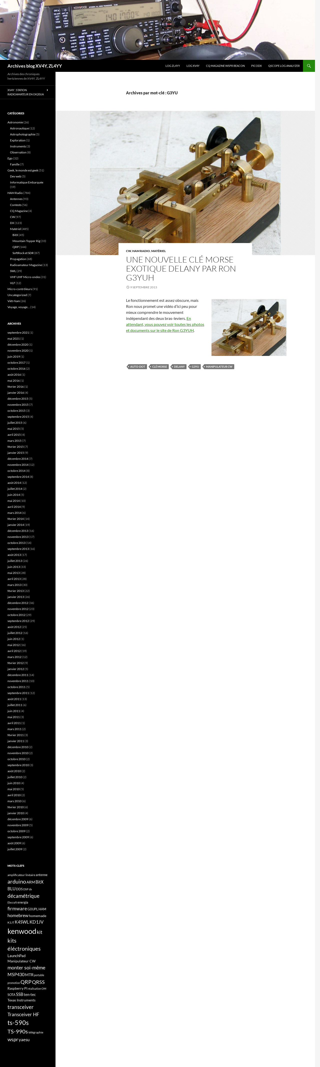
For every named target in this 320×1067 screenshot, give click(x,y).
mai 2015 (14, 429)
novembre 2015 (18, 404)
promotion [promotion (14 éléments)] (14, 982)
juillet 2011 (15, 705)
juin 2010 (14, 783)
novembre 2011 (18, 681)
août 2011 (14, 699)
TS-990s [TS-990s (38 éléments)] (18, 1031)
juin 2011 (14, 711)
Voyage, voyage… (19, 307)
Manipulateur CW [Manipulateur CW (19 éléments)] (22, 961)
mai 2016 (14, 380)
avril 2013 (14, 579)
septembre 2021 (18, 332)
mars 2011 (15, 729)
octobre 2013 (17, 543)
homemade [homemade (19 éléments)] (37, 916)
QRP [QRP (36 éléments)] (26, 982)
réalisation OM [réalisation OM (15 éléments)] (37, 988)
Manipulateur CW (219, 366)
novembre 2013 (18, 537)
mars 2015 (15, 441)
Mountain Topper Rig (26, 241)
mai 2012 (14, 645)
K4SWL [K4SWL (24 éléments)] (22, 922)
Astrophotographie (22, 134)
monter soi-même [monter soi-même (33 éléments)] (26, 967)
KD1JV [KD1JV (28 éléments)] (37, 922)
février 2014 (16, 519)
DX (12, 223)
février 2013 (16, 591)
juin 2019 (14, 356)
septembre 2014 (18, 477)
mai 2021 (14, 338)
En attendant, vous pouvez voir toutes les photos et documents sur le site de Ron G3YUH (165, 324)
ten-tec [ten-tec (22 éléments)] (30, 994)
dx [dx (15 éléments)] (30, 889)
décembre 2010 (18, 747)
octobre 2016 (17, 368)
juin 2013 (14, 567)
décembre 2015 (18, 398)
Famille (15, 164)
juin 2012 (14, 639)
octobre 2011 (17, 687)
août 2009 (14, 843)
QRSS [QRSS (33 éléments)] (38, 982)
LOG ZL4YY (173, 65)
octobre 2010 (17, 759)
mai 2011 (14, 717)
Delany (179, 366)
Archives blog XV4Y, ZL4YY (35, 66)
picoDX (256, 65)
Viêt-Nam (14, 301)
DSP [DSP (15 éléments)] (25, 889)
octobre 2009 (17, 831)
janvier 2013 (16, 597)
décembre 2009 (18, 819)
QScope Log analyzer (284, 65)
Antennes (16, 199)
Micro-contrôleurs (20, 289)
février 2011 (16, 735)
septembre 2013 (18, 549)
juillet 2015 (15, 422)
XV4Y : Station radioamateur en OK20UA (26, 92)
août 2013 (14, 555)
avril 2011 (14, 723)
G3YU (195, 366)
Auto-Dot (137, 366)
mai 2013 (14, 573)
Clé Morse (159, 366)
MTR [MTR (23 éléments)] (29, 974)
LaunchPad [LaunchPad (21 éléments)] (17, 955)
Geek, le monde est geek (23, 170)
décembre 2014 (18, 459)
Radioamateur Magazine (26, 265)
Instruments (18, 146)
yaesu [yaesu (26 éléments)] (24, 1039)
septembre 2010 (18, 765)
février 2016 (16, 386)
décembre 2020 (18, 344)
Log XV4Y (193, 65)
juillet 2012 (15, 633)
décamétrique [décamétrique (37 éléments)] (24, 896)
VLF (12, 283)
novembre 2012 (18, 609)
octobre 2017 (17, 362)
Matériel (158, 251)
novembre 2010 (18, 753)
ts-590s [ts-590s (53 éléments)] (18, 1022)
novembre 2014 (18, 465)
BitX (15, 235)
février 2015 (16, 447)
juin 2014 (14, 495)
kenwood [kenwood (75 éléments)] (22, 931)
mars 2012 (15, 657)
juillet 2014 (15, 489)
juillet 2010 (15, 777)
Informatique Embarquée (26, 182)
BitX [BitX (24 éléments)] (40, 882)
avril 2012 (14, 651)
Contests (16, 205)
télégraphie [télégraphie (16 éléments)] (35, 1032)
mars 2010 (15, 801)
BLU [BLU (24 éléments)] (12, 888)
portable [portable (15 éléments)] (39, 975)
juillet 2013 (15, 561)
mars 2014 (15, 513)
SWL (13, 271)
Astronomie (15, 122)
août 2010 (14, 771)
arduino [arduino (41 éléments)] (17, 881)
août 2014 (14, 483)
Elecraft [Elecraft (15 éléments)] (12, 902)
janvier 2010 (16, 813)
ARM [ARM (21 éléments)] (30, 882)
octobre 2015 (17, 410)
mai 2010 (14, 789)
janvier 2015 (16, 453)
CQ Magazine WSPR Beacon (225, 65)
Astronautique (19, 128)
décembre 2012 (18, 603)
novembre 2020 (18, 350)
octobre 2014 (17, 471)
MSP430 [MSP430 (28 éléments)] (16, 974)
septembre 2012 (18, 621)
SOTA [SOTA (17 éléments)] (12, 995)
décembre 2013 (18, 531)
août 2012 (14, 627)
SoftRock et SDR (23, 253)
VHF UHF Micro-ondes (25, 277)
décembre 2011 (18, 675)
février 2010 (16, 807)
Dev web (15, 176)
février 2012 (16, 663)
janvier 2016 (16, 392)
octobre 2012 (17, 615)
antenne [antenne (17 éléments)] (42, 875)
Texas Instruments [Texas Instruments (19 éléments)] (22, 1000)
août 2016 (14, 374)
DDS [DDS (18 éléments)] (19, 889)
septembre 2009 (18, 837)
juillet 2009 (15, 849)
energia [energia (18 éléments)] (23, 902)
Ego (10, 158)
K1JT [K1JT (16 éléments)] (11, 922)
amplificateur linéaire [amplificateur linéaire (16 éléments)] (21, 875)
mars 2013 (15, 585)
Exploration (18, 140)
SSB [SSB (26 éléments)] (19, 994)
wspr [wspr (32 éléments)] (13, 1039)
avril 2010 (14, 795)
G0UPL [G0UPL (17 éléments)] (33, 909)
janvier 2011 (16, 741)
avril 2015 (14, 435)
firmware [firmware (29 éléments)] (17, 908)
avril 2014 (14, 507)
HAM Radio (141, 251)
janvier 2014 (16, 525)
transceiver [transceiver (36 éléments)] (21, 1007)
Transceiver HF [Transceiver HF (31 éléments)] (23, 1014)
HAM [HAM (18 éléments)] (42, 909)
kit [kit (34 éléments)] (39, 932)
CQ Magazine (19, 211)
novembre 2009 (18, 825)
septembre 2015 (18, 416)
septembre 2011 (18, 693)
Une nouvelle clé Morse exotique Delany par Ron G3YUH (181, 268)
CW (128, 251)
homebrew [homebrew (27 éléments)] (18, 915)
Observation (18, 152)
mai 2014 (14, 501)
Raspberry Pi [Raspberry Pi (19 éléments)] (18, 988)
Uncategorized (17, 295)
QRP (15, 247)
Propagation (18, 259)
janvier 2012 (16, 669)
